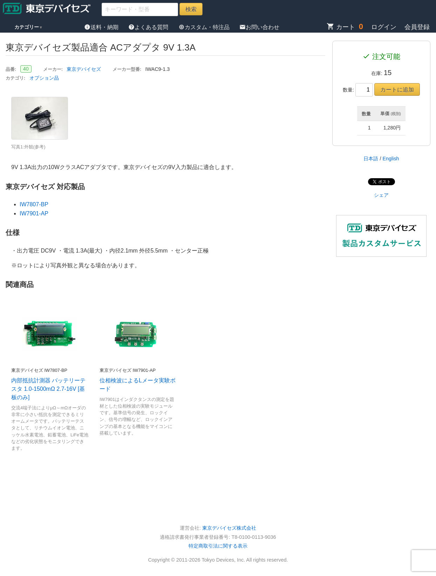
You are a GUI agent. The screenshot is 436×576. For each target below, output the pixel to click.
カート (341, 27)
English (390, 158)
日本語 (370, 158)
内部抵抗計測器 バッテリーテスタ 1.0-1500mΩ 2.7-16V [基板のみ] (48, 388)
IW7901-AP (34, 213)
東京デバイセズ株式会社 (229, 528)
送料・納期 (102, 27)
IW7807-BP (34, 204)
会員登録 (417, 27)
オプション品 (44, 78)
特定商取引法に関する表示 (218, 546)
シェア (381, 195)
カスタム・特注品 (204, 27)
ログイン (383, 27)
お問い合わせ (259, 27)
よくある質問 (149, 27)
